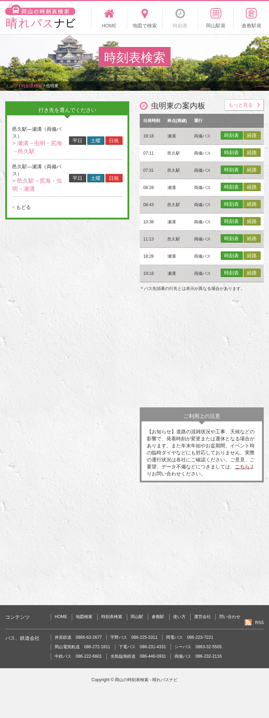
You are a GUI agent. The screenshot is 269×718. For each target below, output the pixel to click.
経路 (252, 135)
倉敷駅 (158, 616)
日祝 (114, 140)
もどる (21, 207)
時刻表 (231, 135)
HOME (61, 616)
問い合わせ (229, 616)
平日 (77, 140)
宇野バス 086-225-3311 (134, 637)
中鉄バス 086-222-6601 (78, 656)
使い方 (179, 616)
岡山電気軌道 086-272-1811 (82, 646)
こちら (242, 466)
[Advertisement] (202, 351)
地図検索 (84, 616)
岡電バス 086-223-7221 (189, 637)
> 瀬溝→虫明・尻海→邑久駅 (37, 147)
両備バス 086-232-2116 (198, 656)
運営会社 (202, 616)
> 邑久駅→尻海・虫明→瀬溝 (37, 185)
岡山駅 (137, 616)
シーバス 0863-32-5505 (198, 646)
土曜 (96, 140)
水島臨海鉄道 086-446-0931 (138, 656)
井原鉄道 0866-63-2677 (78, 637)
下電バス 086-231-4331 (142, 646)
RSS (259, 622)
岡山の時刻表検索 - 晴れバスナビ (146, 679)
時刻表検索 (111, 616)
